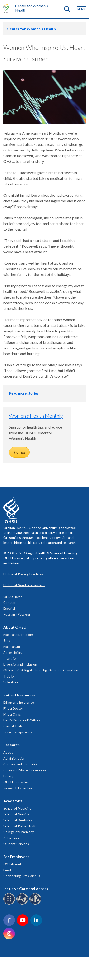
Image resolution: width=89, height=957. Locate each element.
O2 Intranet (12, 864)
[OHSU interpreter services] (35, 904)
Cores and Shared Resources (24, 770)
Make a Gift (11, 647)
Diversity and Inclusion (20, 664)
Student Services (16, 844)
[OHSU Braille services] (9, 904)
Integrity (10, 658)
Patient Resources (19, 695)
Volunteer (10, 682)
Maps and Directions (18, 635)
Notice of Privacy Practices (23, 574)
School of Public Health (20, 826)
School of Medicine (17, 808)
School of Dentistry (17, 820)
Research (11, 745)
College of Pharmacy (18, 832)
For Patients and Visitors (21, 720)
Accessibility (12, 652)
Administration (14, 758)
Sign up (19, 452)
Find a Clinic (12, 714)
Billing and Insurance (18, 702)
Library (8, 776)
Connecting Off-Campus (21, 876)
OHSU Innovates (16, 782)
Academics (13, 800)
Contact (9, 603)
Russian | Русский (16, 614)
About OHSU (14, 627)
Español (9, 608)
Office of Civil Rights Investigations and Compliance (41, 670)
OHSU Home (12, 597)
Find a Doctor (13, 708)
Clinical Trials (13, 726)
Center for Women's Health (31, 8)
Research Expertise (17, 788)
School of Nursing (16, 814)
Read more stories (23, 393)
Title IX (8, 676)
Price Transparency (17, 732)
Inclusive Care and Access (25, 888)
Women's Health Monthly (36, 416)
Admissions (11, 838)
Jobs (6, 640)
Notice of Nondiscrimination (24, 585)
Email (7, 870)
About (8, 752)
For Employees (16, 856)
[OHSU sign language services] (22, 904)
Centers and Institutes (20, 764)
